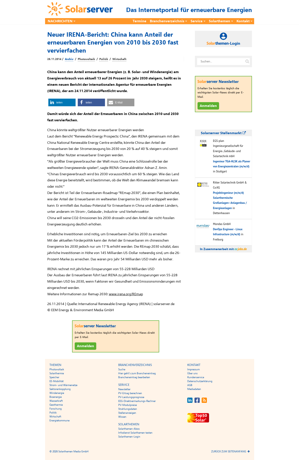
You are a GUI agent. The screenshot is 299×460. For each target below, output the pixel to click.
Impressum (193, 369)
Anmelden (85, 346)
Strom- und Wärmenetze (63, 385)
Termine (139, 21)
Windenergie (56, 393)
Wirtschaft (119, 59)
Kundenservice (195, 377)
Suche (121, 369)
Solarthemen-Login (129, 436)
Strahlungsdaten (127, 409)
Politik (103, 59)
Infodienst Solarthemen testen (135, 432)
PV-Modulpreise (127, 405)
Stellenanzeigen (127, 413)
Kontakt (243, 21)
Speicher (54, 377)
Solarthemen (219, 21)
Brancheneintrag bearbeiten (134, 377)
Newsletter (124, 389)
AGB (189, 385)
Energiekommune (59, 420)
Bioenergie (55, 397)
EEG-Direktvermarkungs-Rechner (137, 401)
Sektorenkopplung (60, 389)
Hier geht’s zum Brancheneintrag (137, 373)
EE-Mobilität (56, 381)
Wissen (122, 417)
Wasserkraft (56, 401)
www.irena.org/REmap (126, 294)
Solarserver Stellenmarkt (223, 133)
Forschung (55, 408)
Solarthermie (56, 373)
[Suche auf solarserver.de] (247, 61)
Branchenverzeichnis (167, 21)
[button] (62, 102)
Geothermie (56, 405)
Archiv (69, 59)
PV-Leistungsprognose (131, 397)
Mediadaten (194, 389)
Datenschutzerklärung (199, 381)
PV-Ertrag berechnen (130, 393)
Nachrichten (60, 21)
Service (197, 21)
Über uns (192, 373)
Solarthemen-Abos (129, 429)
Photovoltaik (86, 59)
